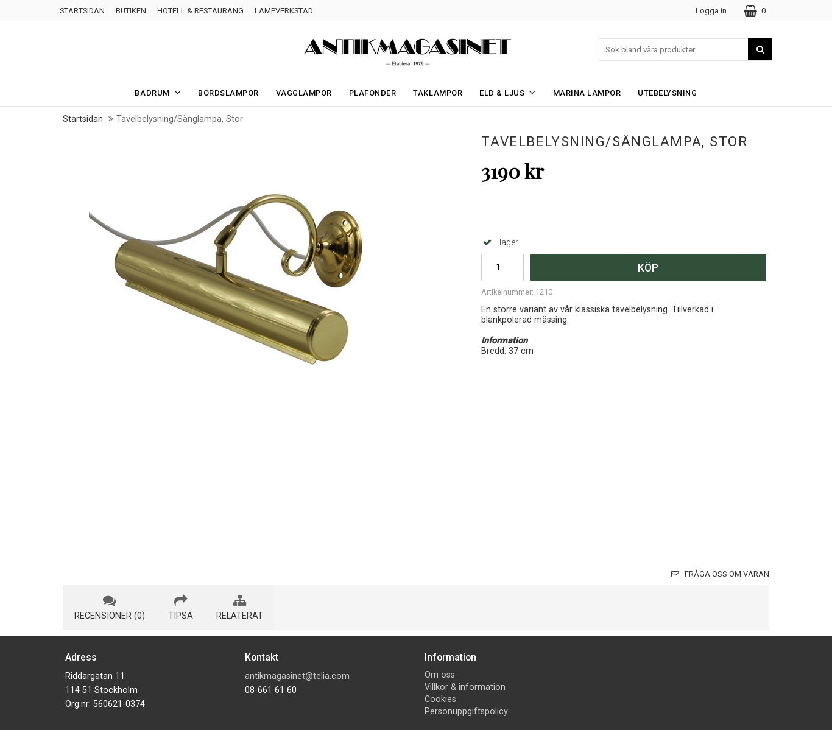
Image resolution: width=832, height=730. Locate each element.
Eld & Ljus (511, 92)
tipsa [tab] (180, 607)
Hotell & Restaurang (200, 10)
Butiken (131, 10)
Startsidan (82, 10)
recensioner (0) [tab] (109, 607)
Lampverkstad (284, 10)
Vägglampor (304, 92)
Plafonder (373, 92)
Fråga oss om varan (720, 573)
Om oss (440, 675)
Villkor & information (465, 687)
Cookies (440, 699)
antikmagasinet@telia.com (297, 676)
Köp (648, 268)
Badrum (161, 92)
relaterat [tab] (239, 607)
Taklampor (437, 92)
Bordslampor (228, 92)
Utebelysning (667, 92)
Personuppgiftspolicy (466, 711)
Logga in (711, 10)
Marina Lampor (587, 92)
